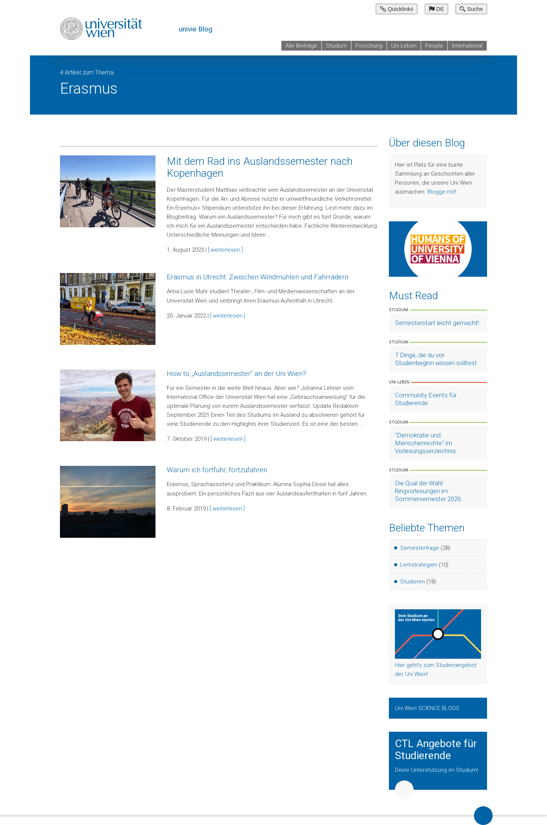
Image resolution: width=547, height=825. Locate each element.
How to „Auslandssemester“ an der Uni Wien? (236, 373)
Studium (336, 45)
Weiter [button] (404, 789)
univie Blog (195, 29)
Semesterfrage (419, 548)
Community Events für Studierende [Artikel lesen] (426, 399)
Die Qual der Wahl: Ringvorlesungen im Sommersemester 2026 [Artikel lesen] (428, 491)
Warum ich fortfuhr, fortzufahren (217, 469)
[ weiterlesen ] (225, 249)
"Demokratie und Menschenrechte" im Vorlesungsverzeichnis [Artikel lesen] (425, 443)
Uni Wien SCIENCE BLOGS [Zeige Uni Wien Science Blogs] (428, 708)
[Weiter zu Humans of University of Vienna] (438, 248)
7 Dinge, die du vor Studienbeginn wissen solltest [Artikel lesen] (436, 359)
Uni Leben (404, 45)
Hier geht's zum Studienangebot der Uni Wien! (436, 669)
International (467, 45)
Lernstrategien (418, 564)
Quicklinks (396, 9)
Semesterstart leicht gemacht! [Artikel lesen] (437, 323)
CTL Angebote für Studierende (436, 750)
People (434, 45)
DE (436, 9)
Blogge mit (441, 191)
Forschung (369, 45)
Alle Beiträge (301, 45)
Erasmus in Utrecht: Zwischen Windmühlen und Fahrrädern (257, 277)
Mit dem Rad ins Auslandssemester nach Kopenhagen (260, 167)
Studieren (412, 581)
